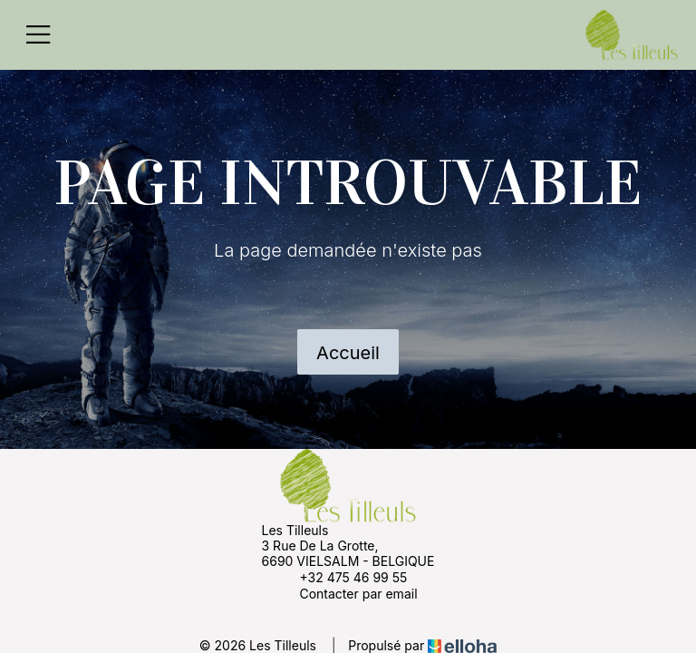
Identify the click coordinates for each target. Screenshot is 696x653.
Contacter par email (347, 593)
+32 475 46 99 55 (342, 577)
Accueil (348, 353)
